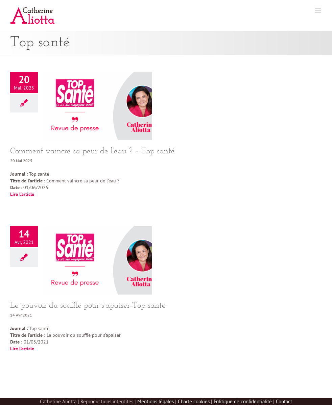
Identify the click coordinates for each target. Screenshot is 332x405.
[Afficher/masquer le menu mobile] (318, 10)
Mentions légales (155, 401)
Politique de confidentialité (243, 401)
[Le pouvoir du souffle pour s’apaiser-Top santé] (98, 260)
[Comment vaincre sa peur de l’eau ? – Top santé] (98, 106)
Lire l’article (22, 194)
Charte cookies (194, 401)
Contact (284, 401)
